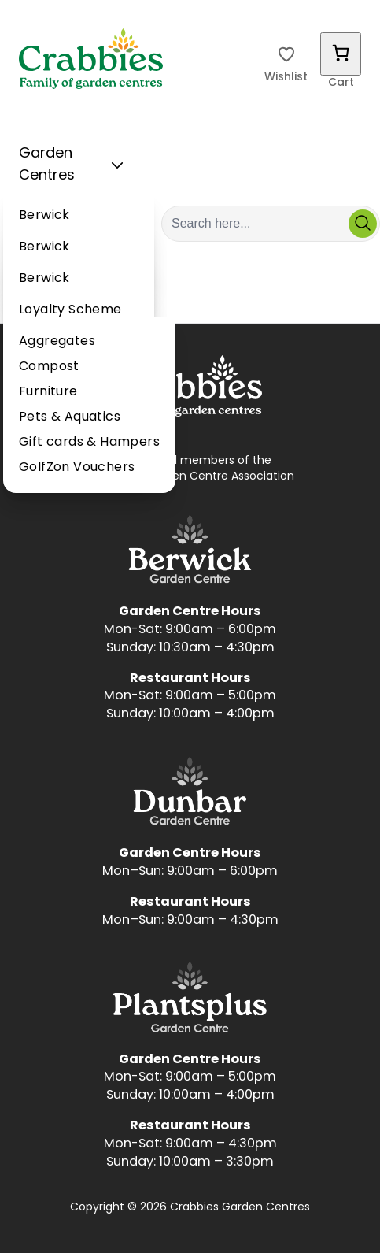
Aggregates (57, 341)
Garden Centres (74, 165)
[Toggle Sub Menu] (117, 165)
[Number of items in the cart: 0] (340, 54)
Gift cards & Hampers (89, 442)
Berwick (44, 215)
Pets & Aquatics (69, 417)
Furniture (48, 392)
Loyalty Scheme (70, 310)
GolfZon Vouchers (77, 468)
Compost (49, 367)
